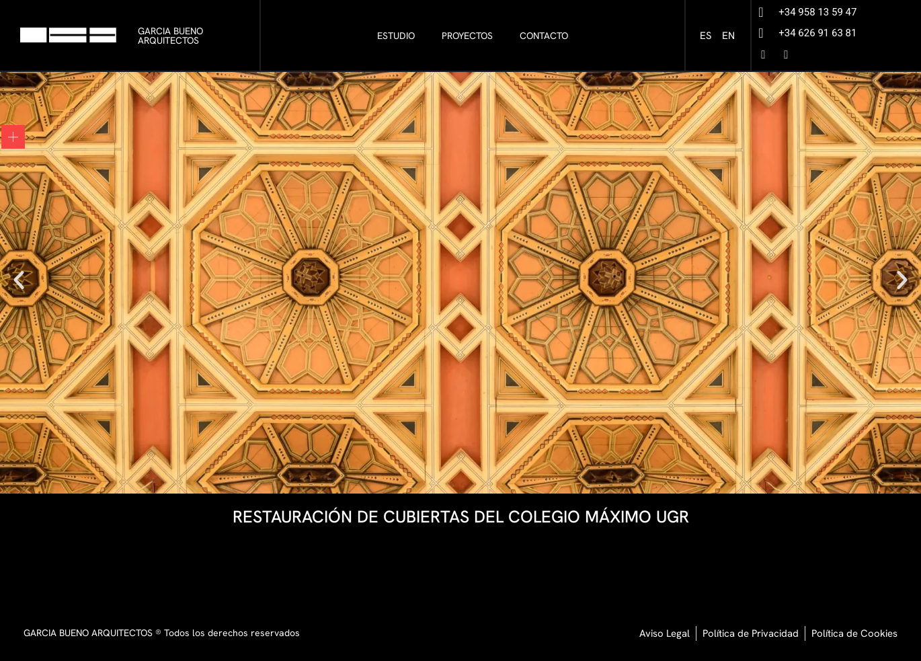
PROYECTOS (467, 36)
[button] (19, 280)
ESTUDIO (396, 36)
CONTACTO (544, 36)
